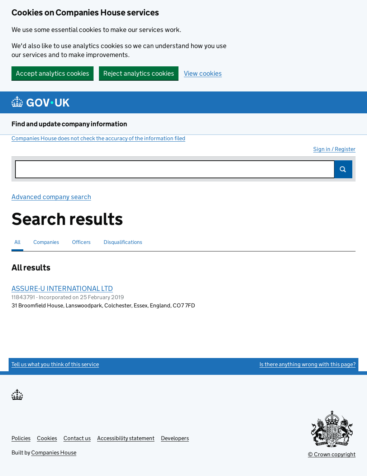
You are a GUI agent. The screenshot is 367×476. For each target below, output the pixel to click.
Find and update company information (69, 124)
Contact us (77, 438)
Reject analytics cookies (138, 73)
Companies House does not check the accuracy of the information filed (98, 138)
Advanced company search (51, 197)
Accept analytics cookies (52, 73)
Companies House (53, 452)
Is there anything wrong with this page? (307, 364)
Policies (20, 438)
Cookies (47, 438)
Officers (81, 242)
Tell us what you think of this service (55, 364)
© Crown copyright (332, 454)
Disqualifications (123, 242)
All (17, 242)
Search (343, 169)
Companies (46, 242)
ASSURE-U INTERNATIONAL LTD (62, 288)
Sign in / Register (334, 149)
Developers (175, 438)
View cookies (203, 73)
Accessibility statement (125, 438)
